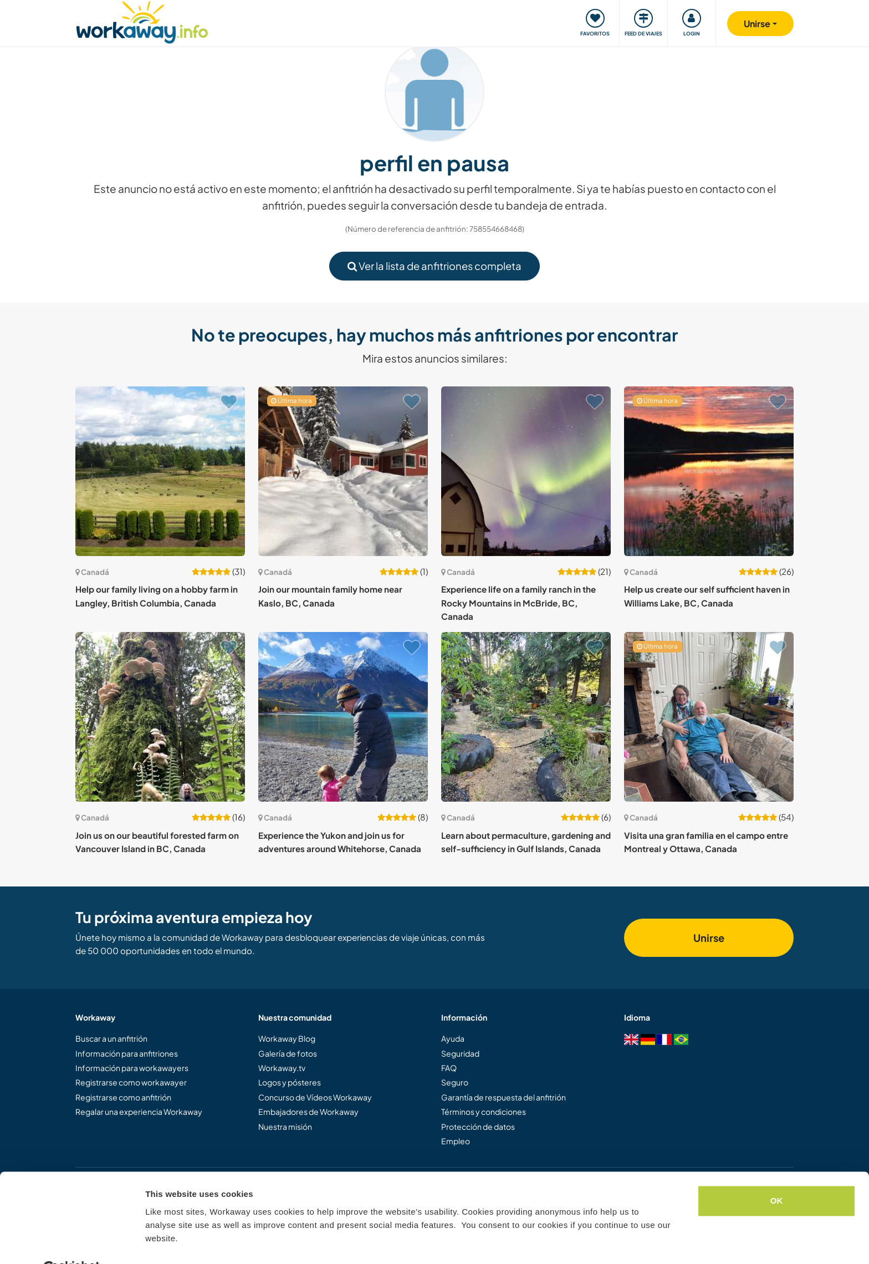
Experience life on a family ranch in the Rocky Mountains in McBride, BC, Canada (518, 602)
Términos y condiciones (483, 1112)
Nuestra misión (285, 1127)
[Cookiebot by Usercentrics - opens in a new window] (71, 1242)
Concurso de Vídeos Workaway (315, 1097)
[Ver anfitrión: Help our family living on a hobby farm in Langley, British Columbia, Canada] (160, 471)
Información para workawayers (131, 1068)
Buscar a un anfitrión (111, 1038)
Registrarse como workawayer (131, 1082)
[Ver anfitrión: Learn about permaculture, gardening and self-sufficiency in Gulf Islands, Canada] (526, 717)
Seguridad (460, 1053)
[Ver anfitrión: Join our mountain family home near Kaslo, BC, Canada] (343, 471)
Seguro (454, 1082)
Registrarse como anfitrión (123, 1097)
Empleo (455, 1141)
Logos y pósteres (289, 1082)
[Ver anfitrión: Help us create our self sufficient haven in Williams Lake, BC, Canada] (709, 471)
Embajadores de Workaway (308, 1112)
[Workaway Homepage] (142, 21)
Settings (161, 1242)
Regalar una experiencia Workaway (138, 1112)
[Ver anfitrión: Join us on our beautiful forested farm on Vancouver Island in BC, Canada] (160, 717)
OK (776, 1174)
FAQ (449, 1068)
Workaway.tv (281, 1068)
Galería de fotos (287, 1053)
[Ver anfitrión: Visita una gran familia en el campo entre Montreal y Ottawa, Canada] (709, 717)
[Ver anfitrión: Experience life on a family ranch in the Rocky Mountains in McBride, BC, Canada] (526, 471)
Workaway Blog (286, 1038)
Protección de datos (478, 1127)
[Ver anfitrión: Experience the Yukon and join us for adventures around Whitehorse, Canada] (343, 717)
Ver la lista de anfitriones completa (434, 265)
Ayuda (452, 1038)
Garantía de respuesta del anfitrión (503, 1097)
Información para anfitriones (126, 1053)
